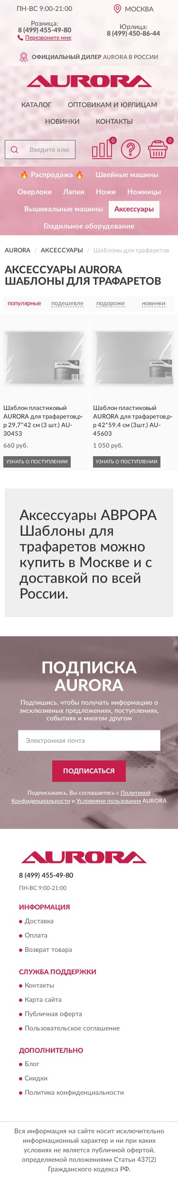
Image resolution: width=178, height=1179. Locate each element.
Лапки (73, 192)
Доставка (39, 921)
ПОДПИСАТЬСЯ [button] (89, 771)
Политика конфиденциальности (74, 1093)
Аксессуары (134, 209)
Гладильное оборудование (89, 226)
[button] (44, 37)
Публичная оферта (53, 1014)
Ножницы (144, 192)
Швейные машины (127, 175)
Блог (32, 1064)
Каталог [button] (36, 105)
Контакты (114, 122)
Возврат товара (48, 950)
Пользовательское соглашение (72, 1028)
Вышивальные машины (63, 209)
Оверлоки (35, 192)
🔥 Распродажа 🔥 (52, 175)
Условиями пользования (108, 801)
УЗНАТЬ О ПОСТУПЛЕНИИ (37, 462)
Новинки (62, 122)
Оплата (36, 935)
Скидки (36, 1079)
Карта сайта (43, 1000)
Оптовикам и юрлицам (112, 105)
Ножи (106, 192)
